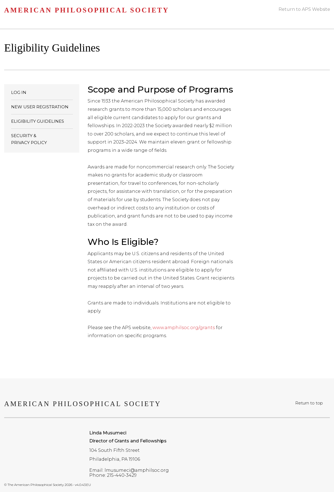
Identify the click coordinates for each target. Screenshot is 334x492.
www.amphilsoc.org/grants (183, 327)
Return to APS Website (304, 9)
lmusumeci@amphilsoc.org (136, 470)
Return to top (309, 403)
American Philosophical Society (86, 10)
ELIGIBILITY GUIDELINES (37, 121)
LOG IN (18, 92)
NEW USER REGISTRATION (39, 106)
